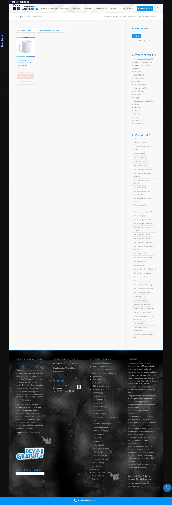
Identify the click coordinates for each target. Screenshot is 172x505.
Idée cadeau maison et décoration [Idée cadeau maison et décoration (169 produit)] (141, 206)
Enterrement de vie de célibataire (106, 417)
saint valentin (99, 455)
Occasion (96, 393)
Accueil (115, 16)
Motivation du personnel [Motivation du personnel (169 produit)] (142, 304)
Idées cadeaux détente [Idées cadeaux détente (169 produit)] (141, 277)
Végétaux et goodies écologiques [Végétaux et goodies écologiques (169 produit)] (140, 328)
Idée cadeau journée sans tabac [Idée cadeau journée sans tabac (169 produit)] (142, 199)
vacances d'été (99, 459)
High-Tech (137, 91)
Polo (135, 104)
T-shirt (136, 117)
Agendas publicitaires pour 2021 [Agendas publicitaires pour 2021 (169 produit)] (143, 148)
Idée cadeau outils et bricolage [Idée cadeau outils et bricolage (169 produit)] (144, 212)
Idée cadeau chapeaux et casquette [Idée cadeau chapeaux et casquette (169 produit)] (142, 175)
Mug (135, 98)
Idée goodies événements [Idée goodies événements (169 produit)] (142, 273)
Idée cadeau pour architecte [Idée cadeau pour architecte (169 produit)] (143, 224)
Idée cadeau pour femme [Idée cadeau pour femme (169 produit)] (142, 234)
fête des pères (99, 431)
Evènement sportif (101, 424)
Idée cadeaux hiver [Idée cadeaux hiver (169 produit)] (140, 261)
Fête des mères (100, 427)
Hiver (96, 438)
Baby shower (99, 407)
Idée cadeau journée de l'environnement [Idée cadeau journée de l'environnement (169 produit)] (142, 192)
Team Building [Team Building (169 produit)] (145, 312)
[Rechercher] (157, 8)
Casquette (137, 72)
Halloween (98, 434)
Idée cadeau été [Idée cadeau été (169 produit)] (139, 265)
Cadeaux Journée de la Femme (103, 373)
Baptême (97, 410)
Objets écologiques (100, 386)
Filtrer (137, 36)
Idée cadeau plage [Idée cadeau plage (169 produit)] (140, 216)
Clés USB (137, 75)
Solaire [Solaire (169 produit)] (136, 312)
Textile (136, 120)
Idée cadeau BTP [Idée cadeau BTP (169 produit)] (139, 165)
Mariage (97, 441)
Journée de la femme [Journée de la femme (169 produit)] (141, 300)
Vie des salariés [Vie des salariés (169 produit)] (139, 323)
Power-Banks (139, 108)
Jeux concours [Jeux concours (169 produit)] (138, 296)
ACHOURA (98, 396)
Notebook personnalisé (142, 101)
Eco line (137, 81)
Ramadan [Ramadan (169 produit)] (150, 308)
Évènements (138, 85)
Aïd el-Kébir (98, 400)
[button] (167, 488)
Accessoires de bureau (142, 59)
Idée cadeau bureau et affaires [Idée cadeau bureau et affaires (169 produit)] (144, 169)
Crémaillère (98, 414)
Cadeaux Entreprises (141, 62)
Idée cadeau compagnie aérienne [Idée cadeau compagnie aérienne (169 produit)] (142, 181)
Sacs (135, 111)
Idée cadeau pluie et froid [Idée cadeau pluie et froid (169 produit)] (142, 220)
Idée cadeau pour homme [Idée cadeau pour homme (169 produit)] (142, 238)
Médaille (137, 94)
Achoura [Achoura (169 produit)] (136, 139)
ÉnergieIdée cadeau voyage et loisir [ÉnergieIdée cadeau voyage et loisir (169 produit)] (144, 335)
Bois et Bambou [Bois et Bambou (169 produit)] (139, 157)
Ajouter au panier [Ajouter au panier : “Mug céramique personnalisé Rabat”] (25, 72)
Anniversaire (99, 403)
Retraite (97, 452)
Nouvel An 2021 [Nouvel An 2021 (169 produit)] (139, 308)
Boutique (123, 16)
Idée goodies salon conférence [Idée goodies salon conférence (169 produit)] (144, 269)
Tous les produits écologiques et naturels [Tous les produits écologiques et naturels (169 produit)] (144, 318)
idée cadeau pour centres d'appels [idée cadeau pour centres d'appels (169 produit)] (142, 229)
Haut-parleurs (139, 88)
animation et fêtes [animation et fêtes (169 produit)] (140, 154)
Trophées (137, 124)
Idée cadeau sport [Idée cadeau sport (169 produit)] (140, 253)
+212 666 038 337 (70, 363)
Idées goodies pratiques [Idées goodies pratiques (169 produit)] (142, 293)
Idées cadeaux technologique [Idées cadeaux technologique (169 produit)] (143, 285)
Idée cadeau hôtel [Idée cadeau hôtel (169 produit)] (140, 187)
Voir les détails (25, 81)
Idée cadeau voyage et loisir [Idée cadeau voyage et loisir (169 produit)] (143, 257)
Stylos (136, 114)
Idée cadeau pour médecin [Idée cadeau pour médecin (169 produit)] (143, 242)
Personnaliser (25, 76)
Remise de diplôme (101, 448)
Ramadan (98, 445)
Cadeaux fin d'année (100, 370)
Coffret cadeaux (139, 78)
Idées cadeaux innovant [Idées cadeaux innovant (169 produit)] (142, 281)
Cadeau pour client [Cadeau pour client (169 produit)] (140, 161)
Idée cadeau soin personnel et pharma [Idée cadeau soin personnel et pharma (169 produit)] (144, 248)
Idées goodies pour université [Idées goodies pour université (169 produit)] (144, 289)
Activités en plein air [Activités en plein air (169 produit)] (140, 143)
